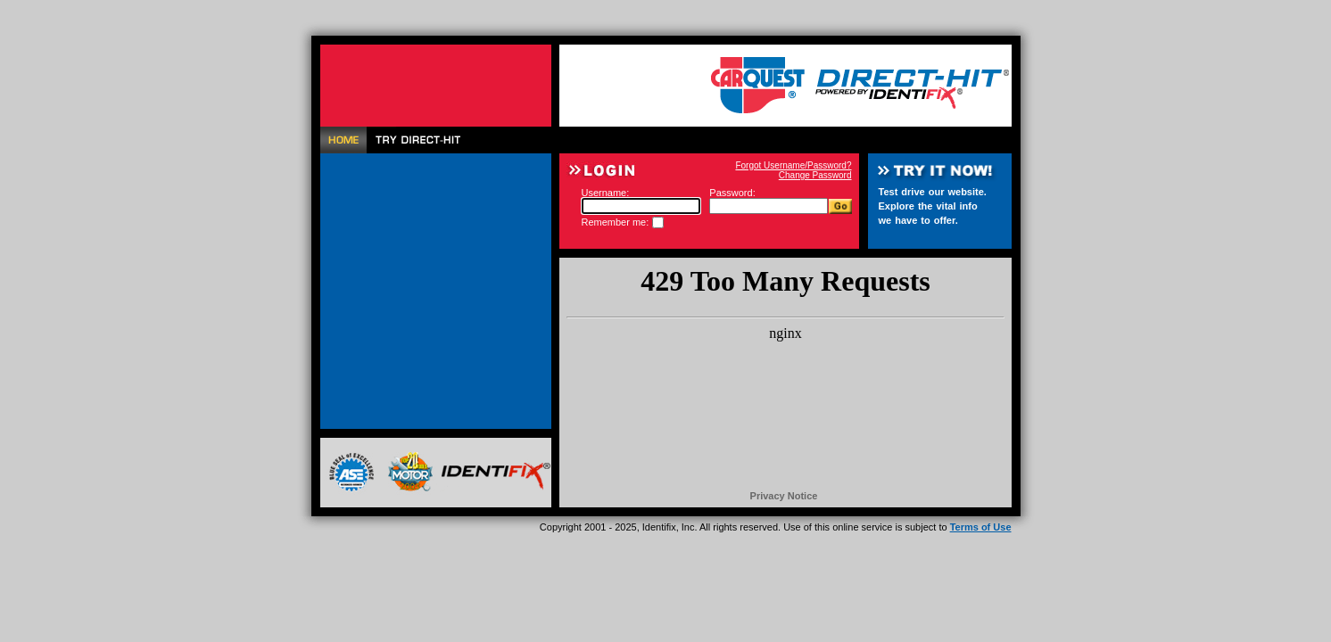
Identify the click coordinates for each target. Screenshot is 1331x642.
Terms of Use (981, 527)
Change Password (815, 175)
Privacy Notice (784, 495)
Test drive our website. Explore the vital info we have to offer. (933, 206)
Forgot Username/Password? (793, 165)
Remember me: (615, 222)
